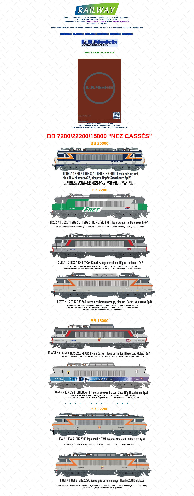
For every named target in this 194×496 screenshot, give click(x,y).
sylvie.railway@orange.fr (96, 21)
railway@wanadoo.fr (121, 21)
